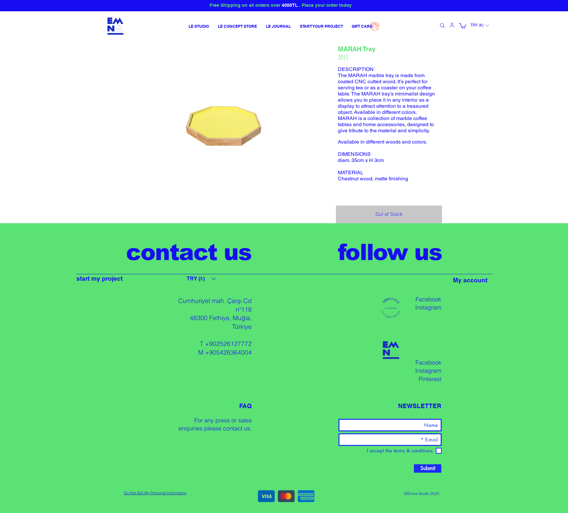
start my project (99, 278)
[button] (462, 25)
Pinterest (430, 379)
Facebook (428, 299)
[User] (451, 25)
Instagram (428, 307)
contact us (236, 428)
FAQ (245, 405)
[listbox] (479, 25)
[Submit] (427, 468)
